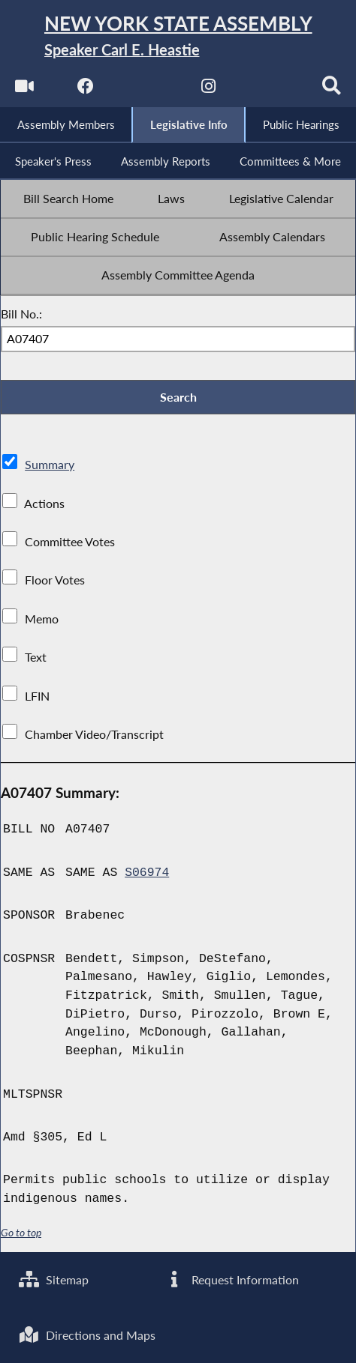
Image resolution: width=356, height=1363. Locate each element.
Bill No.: (21, 314)
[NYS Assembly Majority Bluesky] (271, 90)
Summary (49, 466)
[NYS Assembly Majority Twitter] (147, 90)
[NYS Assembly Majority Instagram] (209, 90)
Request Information (231, 1279)
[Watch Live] (24, 90)
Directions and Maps (87, 1335)
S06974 (147, 873)
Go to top (21, 1233)
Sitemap (54, 1279)
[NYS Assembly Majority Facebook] (85, 90)
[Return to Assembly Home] (178, 36)
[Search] (332, 90)
